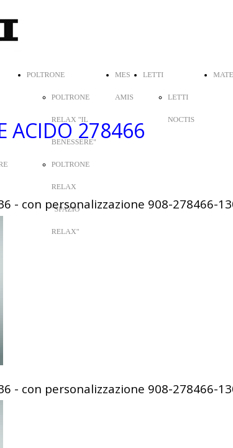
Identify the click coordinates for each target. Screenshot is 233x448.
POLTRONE (46, 74)
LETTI (153, 74)
